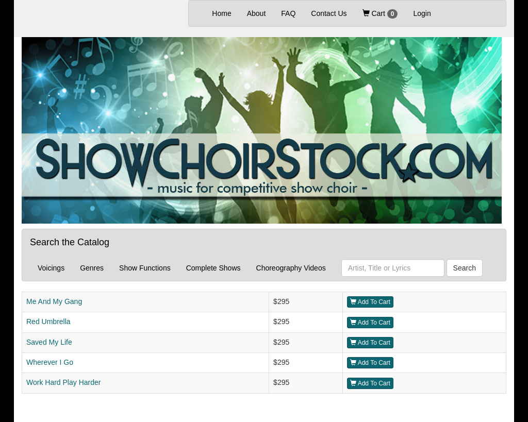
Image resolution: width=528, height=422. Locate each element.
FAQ (288, 13)
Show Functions (145, 268)
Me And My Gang (54, 301)
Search (464, 268)
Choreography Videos (291, 268)
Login (422, 13)
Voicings (51, 268)
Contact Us (328, 13)
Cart (380, 14)
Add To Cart (370, 302)
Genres (92, 268)
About (256, 13)
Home (225, 13)
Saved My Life (49, 342)
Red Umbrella (48, 321)
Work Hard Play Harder (63, 382)
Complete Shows (213, 268)
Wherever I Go (49, 362)
